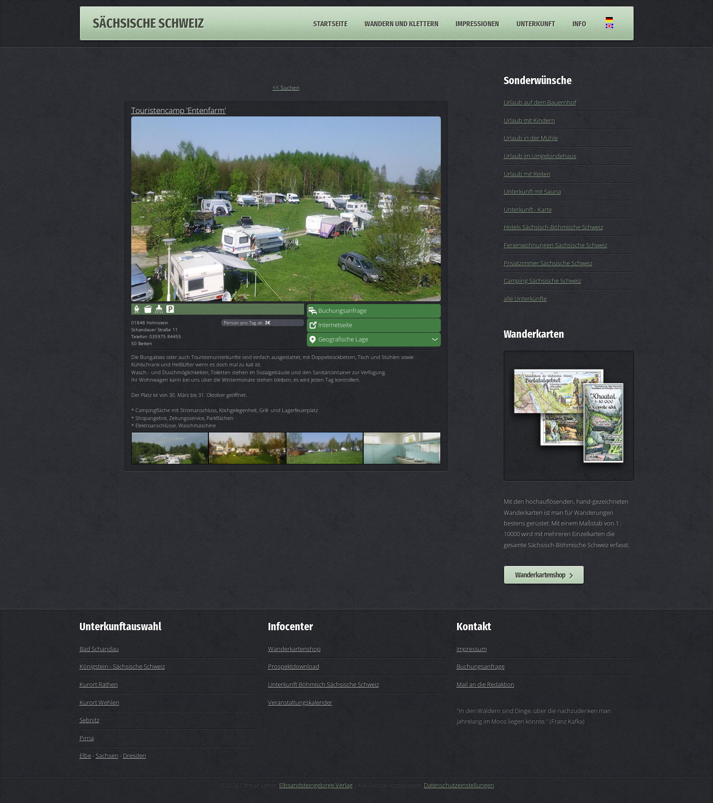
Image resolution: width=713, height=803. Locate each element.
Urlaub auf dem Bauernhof (540, 102)
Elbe (85, 755)
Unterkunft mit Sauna (532, 191)
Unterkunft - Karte (528, 209)
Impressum (472, 649)
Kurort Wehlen (99, 702)
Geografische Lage (343, 339)
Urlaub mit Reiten (527, 174)
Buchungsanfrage (342, 310)
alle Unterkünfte (525, 298)
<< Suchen (286, 87)
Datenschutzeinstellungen (459, 785)
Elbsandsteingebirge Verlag (316, 785)
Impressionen (477, 23)
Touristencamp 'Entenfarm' (178, 110)
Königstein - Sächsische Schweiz (122, 666)
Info (579, 23)
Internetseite (335, 325)
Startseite (330, 23)
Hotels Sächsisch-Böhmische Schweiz (553, 227)
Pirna (86, 738)
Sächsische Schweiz (148, 23)
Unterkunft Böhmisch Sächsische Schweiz (323, 684)
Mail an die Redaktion (485, 684)
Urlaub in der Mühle (531, 138)
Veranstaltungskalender (300, 702)
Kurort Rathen (98, 684)
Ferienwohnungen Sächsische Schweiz (555, 245)
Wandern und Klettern (402, 23)
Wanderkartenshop (540, 574)
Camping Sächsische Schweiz (542, 280)
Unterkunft (536, 23)
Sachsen (107, 755)
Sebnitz (89, 720)
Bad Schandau (99, 649)
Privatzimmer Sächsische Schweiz (548, 263)
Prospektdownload (293, 666)
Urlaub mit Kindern (529, 120)
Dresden (134, 755)
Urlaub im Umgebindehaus (540, 156)
